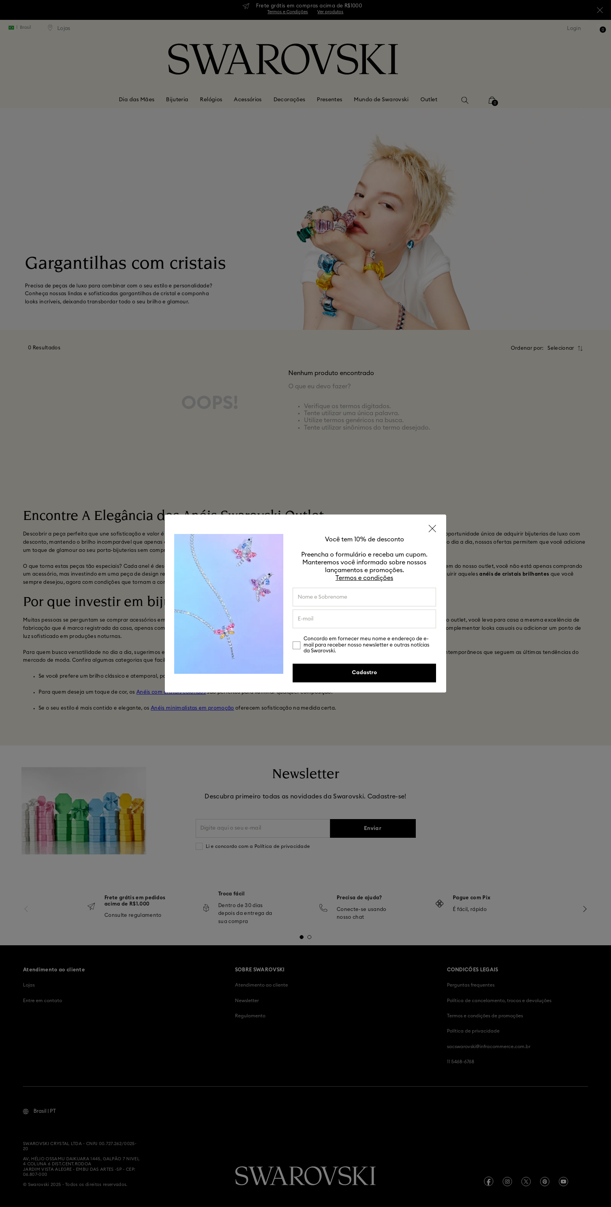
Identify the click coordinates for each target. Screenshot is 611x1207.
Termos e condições (364, 578)
